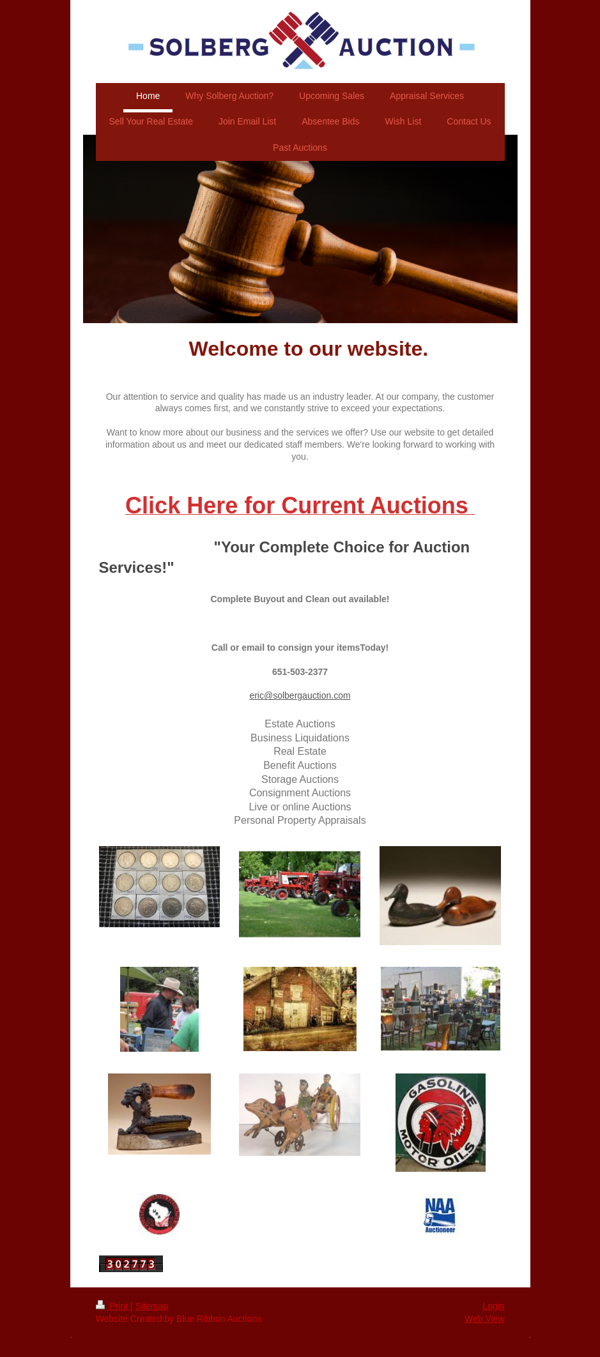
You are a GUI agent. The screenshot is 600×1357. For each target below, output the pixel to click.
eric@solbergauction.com (299, 695)
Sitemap (151, 1306)
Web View (485, 1319)
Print (113, 1306)
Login (493, 1306)
